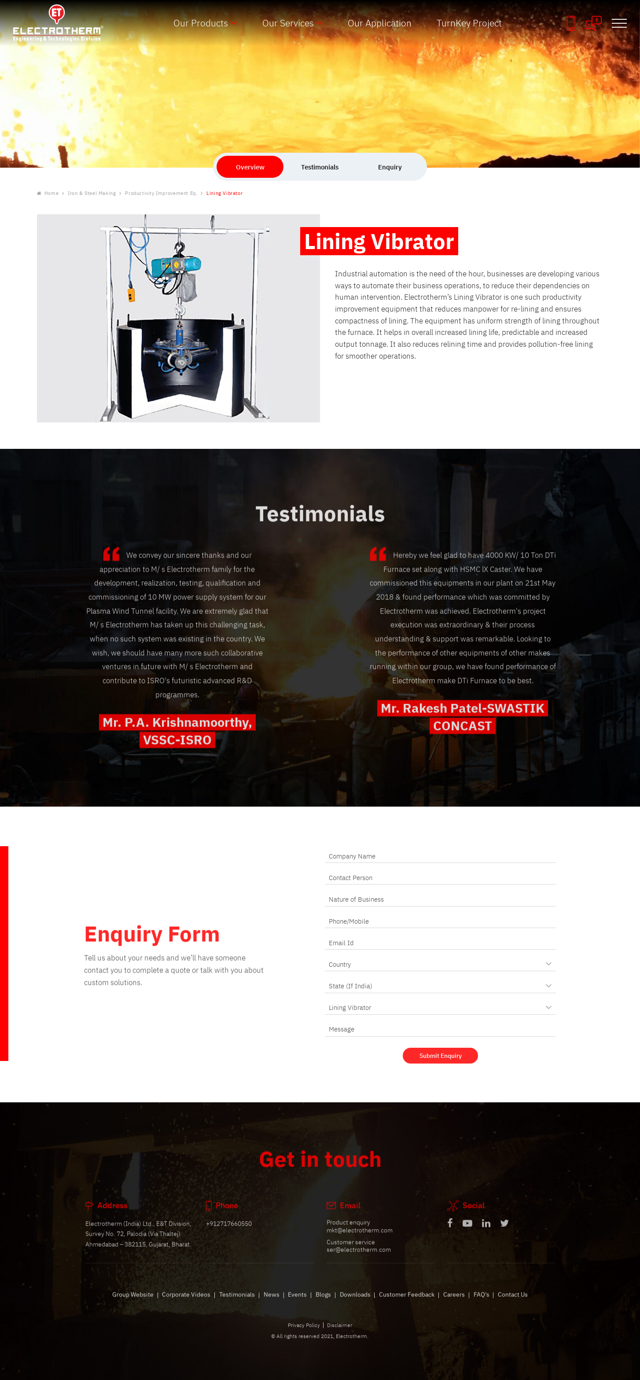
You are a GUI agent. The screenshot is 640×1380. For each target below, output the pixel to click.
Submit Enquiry (440, 1064)
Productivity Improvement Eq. (161, 193)
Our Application (380, 23)
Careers (454, 1303)
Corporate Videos (186, 1303)
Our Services (288, 23)
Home (48, 193)
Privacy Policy (304, 1333)
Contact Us (513, 1303)
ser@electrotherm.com (359, 1259)
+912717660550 (229, 1233)
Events (297, 1303)
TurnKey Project (469, 23)
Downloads (355, 1303)
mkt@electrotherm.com (360, 1239)
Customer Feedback (406, 1303)
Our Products (200, 23)
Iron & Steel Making (92, 193)
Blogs (323, 1303)
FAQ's (481, 1303)
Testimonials (237, 1303)
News (272, 1303)
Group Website (133, 1303)
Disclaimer (339, 1333)
